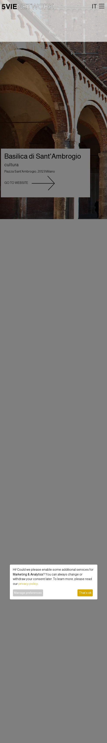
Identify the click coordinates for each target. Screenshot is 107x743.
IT (94, 6)
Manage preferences (28, 592)
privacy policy (28, 583)
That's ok (85, 592)
